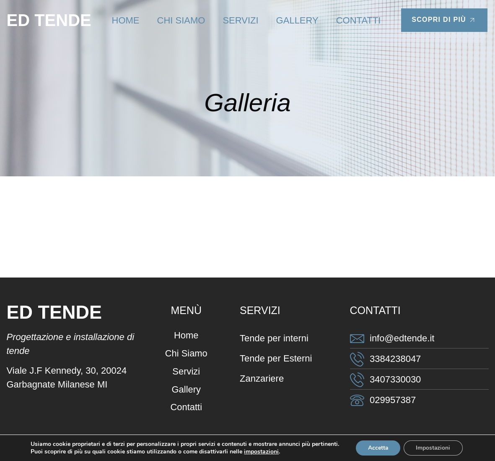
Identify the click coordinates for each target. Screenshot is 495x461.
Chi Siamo (181, 20)
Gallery (297, 20)
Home (126, 20)
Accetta (377, 448)
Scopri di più (444, 20)
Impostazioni (433, 448)
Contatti (358, 20)
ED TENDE (49, 20)
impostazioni (260, 452)
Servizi (240, 20)
